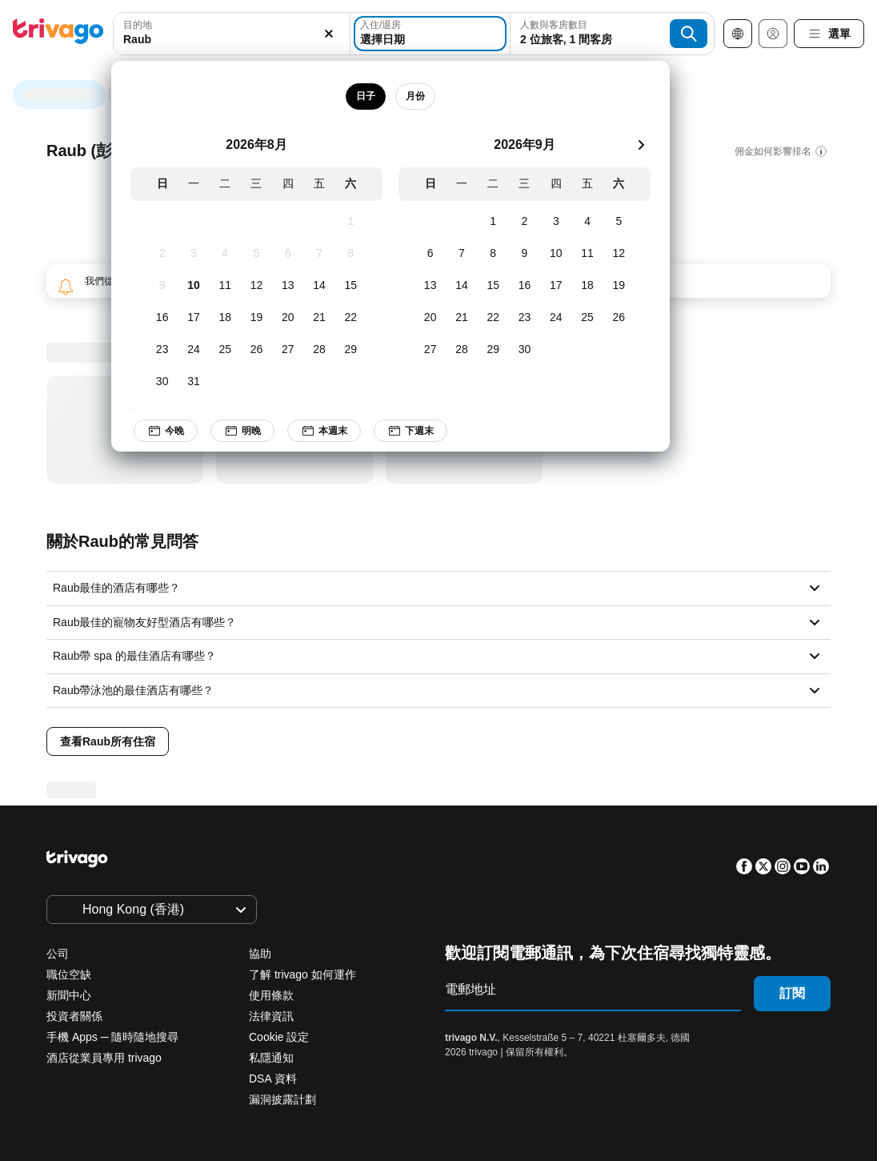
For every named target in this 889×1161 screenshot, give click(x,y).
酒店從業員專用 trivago (104, 1057)
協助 (260, 953)
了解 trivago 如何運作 (302, 974)
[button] (231, 33)
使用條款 (271, 995)
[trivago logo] (58, 34)
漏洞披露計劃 (282, 1099)
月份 (419, 96)
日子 (369, 96)
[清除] (328, 33)
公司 (57, 953)
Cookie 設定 (280, 1036)
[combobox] (232, 33)
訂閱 (792, 993)
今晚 (169, 431)
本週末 (328, 431)
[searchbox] (231, 39)
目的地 (137, 24)
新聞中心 (68, 995)
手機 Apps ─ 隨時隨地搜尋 (112, 1036)
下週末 (414, 431)
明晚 (246, 431)
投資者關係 (74, 1016)
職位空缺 (68, 974)
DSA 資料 (273, 1078)
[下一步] (645, 145)
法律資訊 (271, 1016)
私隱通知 (271, 1057)
